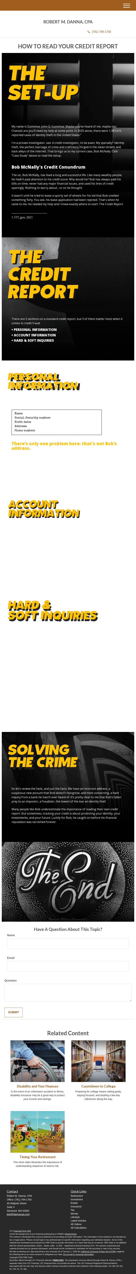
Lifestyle (75, 1217)
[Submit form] (13, 1012)
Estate (74, 1203)
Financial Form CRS (22, 1231)
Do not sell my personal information (78, 1254)
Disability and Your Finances (37, 1086)
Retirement (77, 1195)
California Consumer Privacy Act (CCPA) (98, 1251)
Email (11, 957)
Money (74, 1213)
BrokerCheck (70, 1234)
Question (10, 980)
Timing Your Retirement (37, 1157)
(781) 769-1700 (99, 31)
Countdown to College (98, 1086)
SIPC (61, 1260)
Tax (73, 1210)
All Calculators (78, 1227)
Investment (77, 1199)
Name (11, 935)
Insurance (76, 1206)
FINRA (56, 1260)
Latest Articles (78, 1220)
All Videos (76, 1224)
